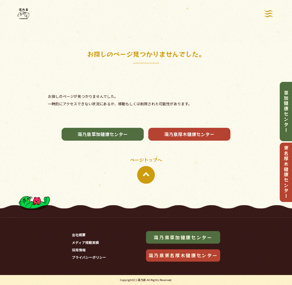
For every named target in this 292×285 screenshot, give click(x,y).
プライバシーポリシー (89, 257)
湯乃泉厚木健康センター (189, 134)
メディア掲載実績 (85, 242)
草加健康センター (286, 111)
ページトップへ (146, 170)
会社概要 (79, 234)
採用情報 (79, 249)
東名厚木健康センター (286, 172)
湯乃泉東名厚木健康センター (183, 255)
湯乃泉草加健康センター (103, 134)
